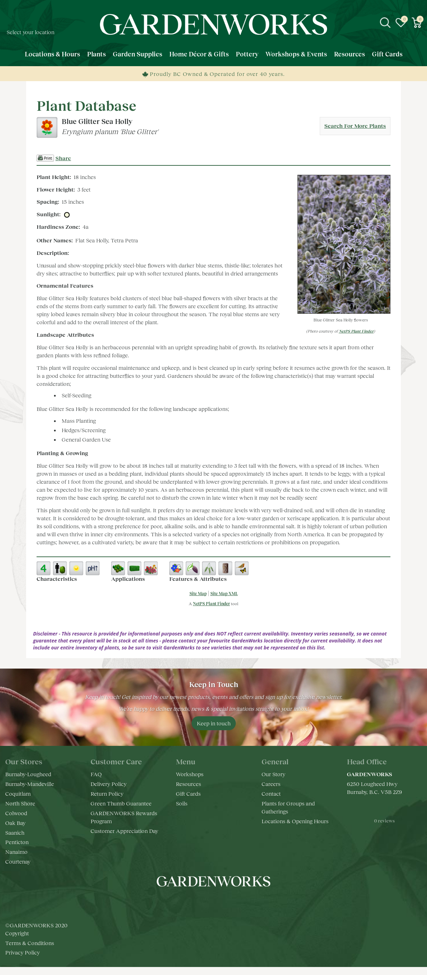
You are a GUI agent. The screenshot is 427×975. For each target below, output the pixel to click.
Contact (271, 793)
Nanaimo (16, 851)
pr (234, 902)
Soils (181, 803)
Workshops (189, 774)
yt (220, 902)
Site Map (198, 593)
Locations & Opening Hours (295, 821)
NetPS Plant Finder (356, 331)
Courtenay (17, 861)
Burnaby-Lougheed (28, 774)
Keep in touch (214, 723)
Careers (271, 783)
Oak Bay (15, 822)
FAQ (96, 774)
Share (63, 158)
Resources (188, 783)
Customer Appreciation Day (124, 830)
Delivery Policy (108, 783)
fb (192, 902)
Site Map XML (224, 593)
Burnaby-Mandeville (29, 783)
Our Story (273, 774)
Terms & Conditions (29, 950)
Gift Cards (188, 793)
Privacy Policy (22, 960)
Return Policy (107, 793)
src (385, 22)
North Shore (20, 803)
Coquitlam (18, 793)
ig (206, 902)
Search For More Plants (355, 125)
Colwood (16, 813)
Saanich (14, 832)
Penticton (17, 841)
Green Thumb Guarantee (121, 803)
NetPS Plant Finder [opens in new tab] (211, 603)
